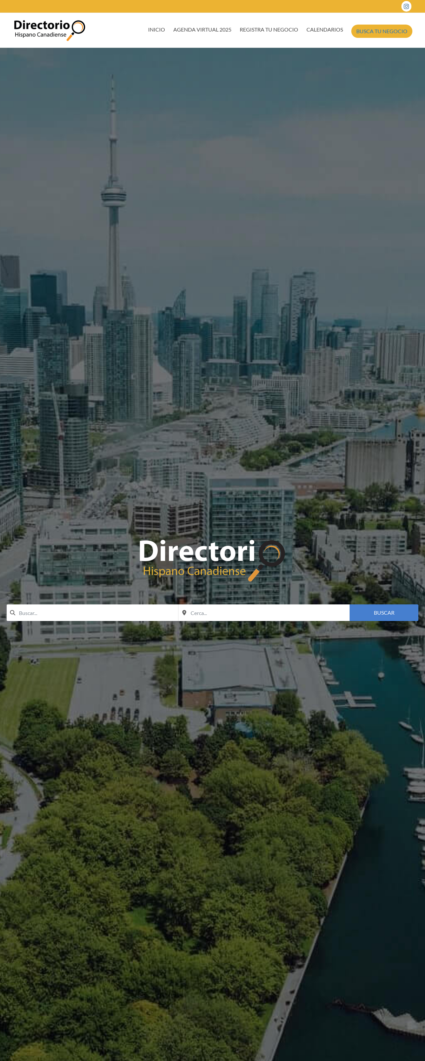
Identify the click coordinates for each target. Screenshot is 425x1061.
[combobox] (92, 612)
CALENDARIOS (324, 29)
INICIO (156, 29)
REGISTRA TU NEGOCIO (269, 29)
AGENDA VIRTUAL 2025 (202, 29)
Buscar (384, 612)
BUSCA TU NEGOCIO (381, 31)
